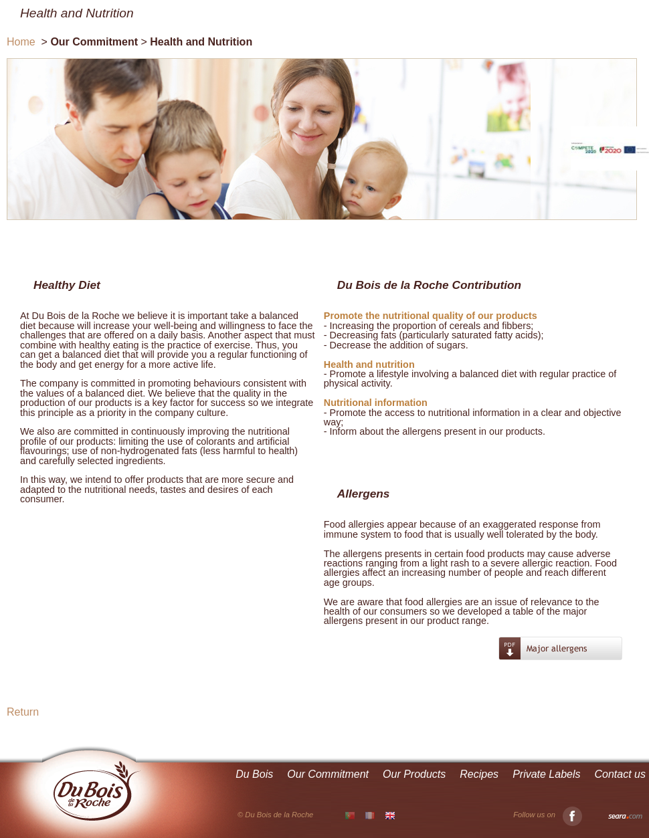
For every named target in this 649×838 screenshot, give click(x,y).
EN (390, 815)
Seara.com (625, 817)
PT (350, 816)
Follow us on (547, 815)
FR (370, 815)
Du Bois (254, 774)
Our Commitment (328, 774)
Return (23, 712)
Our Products (414, 774)
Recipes (479, 774)
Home (21, 41)
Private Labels (546, 774)
